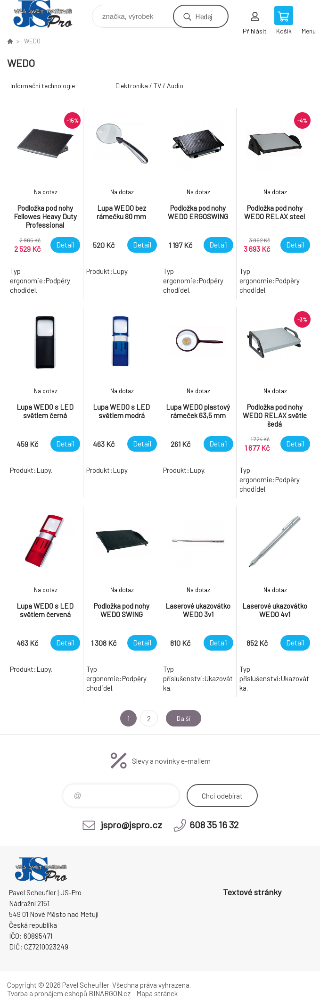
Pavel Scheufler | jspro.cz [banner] (48, 14)
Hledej (203, 16)
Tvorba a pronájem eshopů (47, 993)
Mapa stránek (157, 993)
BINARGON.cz (110, 993)
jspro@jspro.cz (131, 824)
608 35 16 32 (213, 824)
